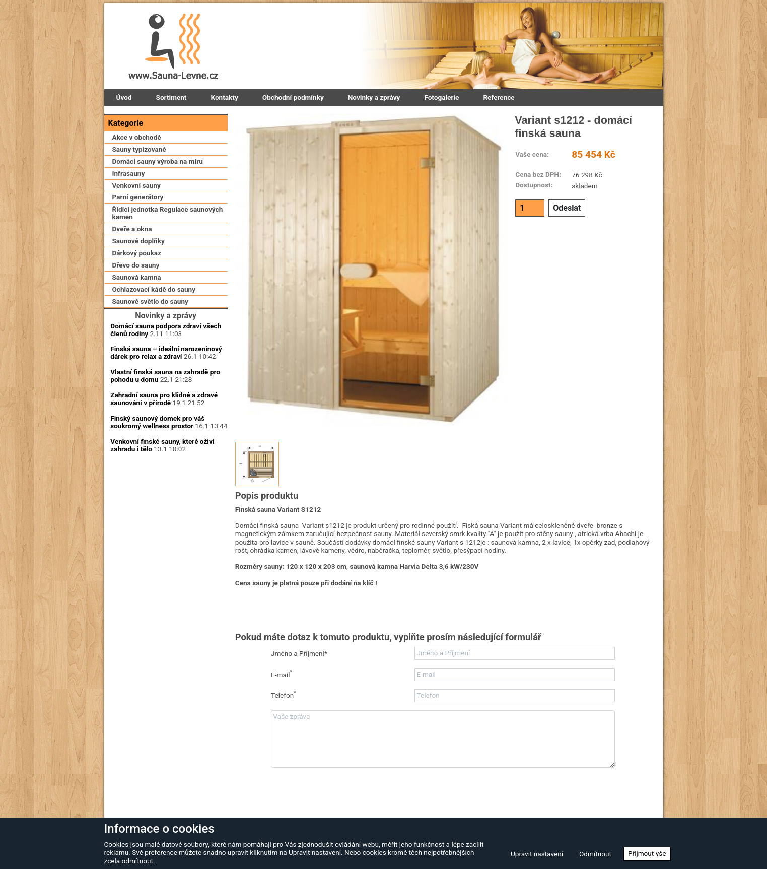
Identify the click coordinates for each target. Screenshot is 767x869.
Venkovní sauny (136, 227)
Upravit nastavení (537, 854)
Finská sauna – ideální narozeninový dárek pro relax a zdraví (166, 429)
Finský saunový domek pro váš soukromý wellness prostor (157, 498)
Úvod (124, 97)
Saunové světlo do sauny (150, 343)
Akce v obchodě (136, 179)
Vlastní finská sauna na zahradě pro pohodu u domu (165, 452)
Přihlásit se (166, 617)
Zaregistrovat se (135, 656)
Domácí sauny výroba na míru (157, 203)
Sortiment (171, 97)
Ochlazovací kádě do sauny (154, 331)
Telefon (283, 695)
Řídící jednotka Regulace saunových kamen (167, 255)
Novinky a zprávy (374, 97)
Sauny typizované (139, 191)
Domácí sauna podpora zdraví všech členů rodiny (165, 406)
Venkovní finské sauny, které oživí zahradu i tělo (162, 521)
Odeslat (567, 208)
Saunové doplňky (138, 283)
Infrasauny (128, 215)
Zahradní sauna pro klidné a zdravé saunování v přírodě (164, 476)
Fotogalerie (441, 97)
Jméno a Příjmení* (299, 653)
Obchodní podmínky (293, 97)
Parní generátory (138, 239)
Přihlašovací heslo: (165, 588)
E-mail (281, 674)
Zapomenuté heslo (193, 656)
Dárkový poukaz (136, 295)
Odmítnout (595, 854)
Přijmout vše (647, 853)
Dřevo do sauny (136, 307)
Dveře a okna (132, 271)
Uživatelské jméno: (165, 563)
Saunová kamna (136, 319)
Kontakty (224, 97)
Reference (498, 97)
